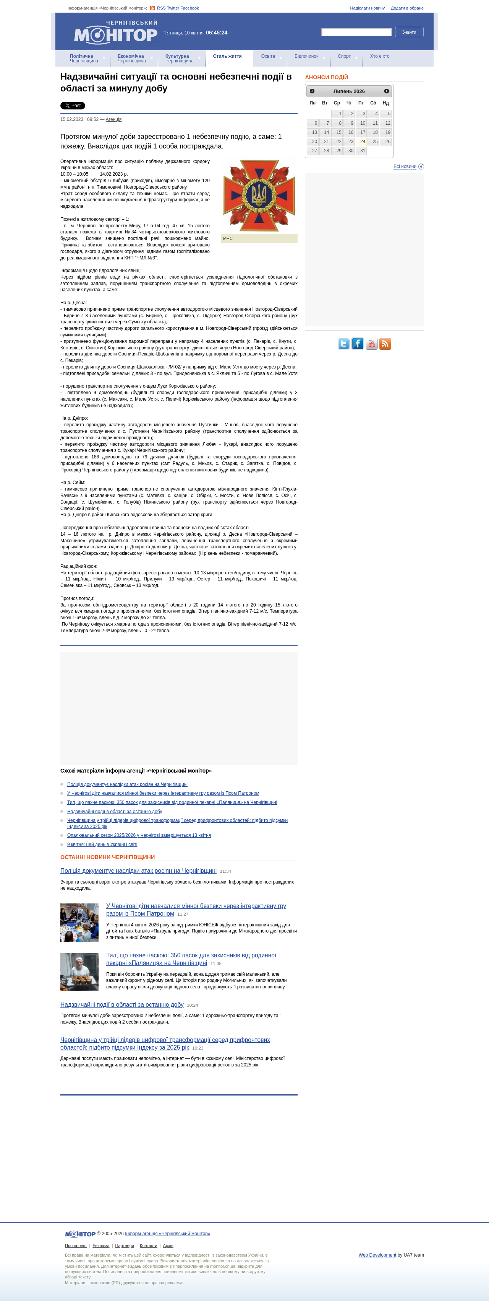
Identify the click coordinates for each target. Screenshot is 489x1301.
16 (350, 132)
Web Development (378, 1255)
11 (375, 123)
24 (362, 141)
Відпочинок (306, 56)
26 (387, 141)
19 (387, 132)
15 (339, 132)
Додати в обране (407, 8)
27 (314, 150)
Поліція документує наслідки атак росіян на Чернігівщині (127, 784)
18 (375, 132)
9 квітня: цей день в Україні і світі (102, 844)
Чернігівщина (84, 59)
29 (339, 150)
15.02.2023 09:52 (79, 119)
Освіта (268, 56)
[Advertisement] (179, 708)
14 (326, 132)
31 (362, 150)
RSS (161, 8)
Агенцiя (113, 119)
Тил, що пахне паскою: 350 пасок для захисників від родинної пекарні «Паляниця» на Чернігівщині (172, 802)
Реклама (100, 1245)
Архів (168, 1245)
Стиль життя (227, 56)
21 (326, 141)
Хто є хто (380, 56)
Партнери (124, 1245)
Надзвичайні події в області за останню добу (114, 811)
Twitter (173, 8)
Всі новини (404, 166)
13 (314, 132)
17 (362, 132)
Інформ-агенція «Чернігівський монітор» (118, 31)
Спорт (344, 56)
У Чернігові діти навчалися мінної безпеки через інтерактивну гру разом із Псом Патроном (163, 793)
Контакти (148, 1245)
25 (375, 141)
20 (314, 141)
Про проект (76, 1245)
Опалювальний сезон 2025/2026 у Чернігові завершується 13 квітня (139, 835)
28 (326, 150)
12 (387, 123)
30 (350, 150)
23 (350, 141)
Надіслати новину (367, 8)
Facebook (189, 8)
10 (362, 123)
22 (339, 141)
